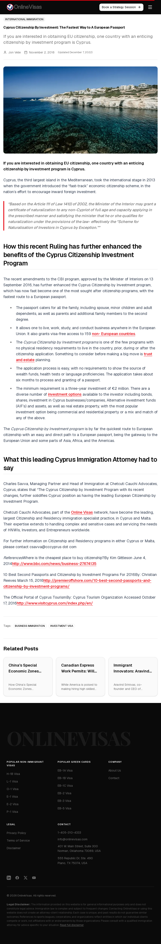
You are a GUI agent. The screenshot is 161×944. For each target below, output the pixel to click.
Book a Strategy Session (121, 7)
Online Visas (82, 512)
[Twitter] (25, 881)
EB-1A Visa (65, 771)
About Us (114, 772)
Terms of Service (18, 843)
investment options (65, 394)
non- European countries (113, 333)
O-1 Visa (12, 790)
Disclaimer (14, 850)
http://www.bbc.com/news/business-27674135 (54, 563)
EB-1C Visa (65, 786)
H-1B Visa (13, 774)
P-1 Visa (12, 812)
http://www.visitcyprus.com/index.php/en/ (55, 603)
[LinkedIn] (9, 881)
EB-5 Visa (64, 809)
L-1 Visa (12, 782)
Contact (113, 779)
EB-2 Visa (64, 794)
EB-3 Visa (64, 801)
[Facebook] (17, 881)
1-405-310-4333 (69, 835)
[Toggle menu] (150, 7)
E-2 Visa (12, 805)
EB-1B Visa (65, 779)
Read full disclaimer (72, 925)
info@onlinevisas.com (72, 842)
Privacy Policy (16, 835)
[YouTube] (34, 881)
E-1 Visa (12, 797)
